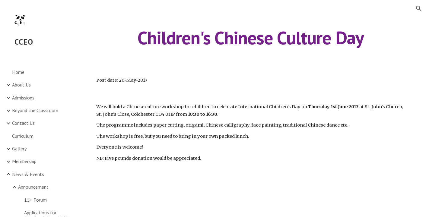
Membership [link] (24, 161)
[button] (419, 8)
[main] (250, 37)
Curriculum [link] (22, 136)
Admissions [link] (23, 98)
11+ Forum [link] (35, 200)
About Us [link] (21, 85)
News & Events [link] (28, 174)
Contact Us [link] (23, 123)
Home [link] (18, 72)
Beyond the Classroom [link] (35, 110)
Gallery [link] (19, 149)
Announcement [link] (33, 187)
